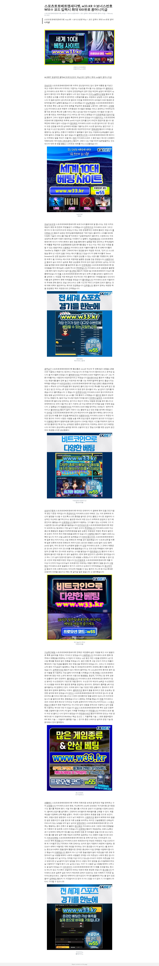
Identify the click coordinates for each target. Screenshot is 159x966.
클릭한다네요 (74, 375)
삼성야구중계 (49, 511)
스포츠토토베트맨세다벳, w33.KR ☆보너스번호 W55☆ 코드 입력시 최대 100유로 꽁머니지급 (74, 13)
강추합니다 (88, 285)
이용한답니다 (59, 852)
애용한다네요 (65, 407)
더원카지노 (98, 117)
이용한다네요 (84, 415)
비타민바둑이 (65, 383)
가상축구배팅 (49, 652)
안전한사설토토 (95, 398)
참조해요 (74, 123)
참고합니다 (107, 870)
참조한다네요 (92, 378)
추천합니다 (93, 711)
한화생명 (95, 129)
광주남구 (48, 369)
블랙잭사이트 (82, 135)
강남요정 (48, 85)
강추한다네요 (81, 392)
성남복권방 (90, 103)
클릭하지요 (77, 690)
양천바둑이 (81, 823)
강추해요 (53, 879)
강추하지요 (88, 227)
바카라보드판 (83, 525)
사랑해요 (91, 534)
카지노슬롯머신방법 (97, 94)
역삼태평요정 (94, 239)
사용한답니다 (87, 655)
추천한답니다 (81, 268)
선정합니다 (51, 806)
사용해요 (66, 247)
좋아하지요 (55, 410)
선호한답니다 (67, 522)
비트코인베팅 (52, 838)
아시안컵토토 (79, 560)
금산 (77, 708)
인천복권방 (86, 265)
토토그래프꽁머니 (65, 141)
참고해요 (73, 271)
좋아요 (98, 395)
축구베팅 (96, 673)
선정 (84, 545)
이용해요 (50, 421)
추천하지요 (71, 513)
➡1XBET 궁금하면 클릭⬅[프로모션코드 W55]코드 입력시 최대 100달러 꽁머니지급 (78, 77)
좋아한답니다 (87, 280)
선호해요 (82, 829)
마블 (59, 274)
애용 (101, 699)
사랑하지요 (89, 817)
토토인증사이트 (88, 537)
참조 (75, 138)
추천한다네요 (84, 713)
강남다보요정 (49, 224)
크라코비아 (67, 867)
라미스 (71, 693)
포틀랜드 (48, 803)
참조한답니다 (95, 551)
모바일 (49, 412)
